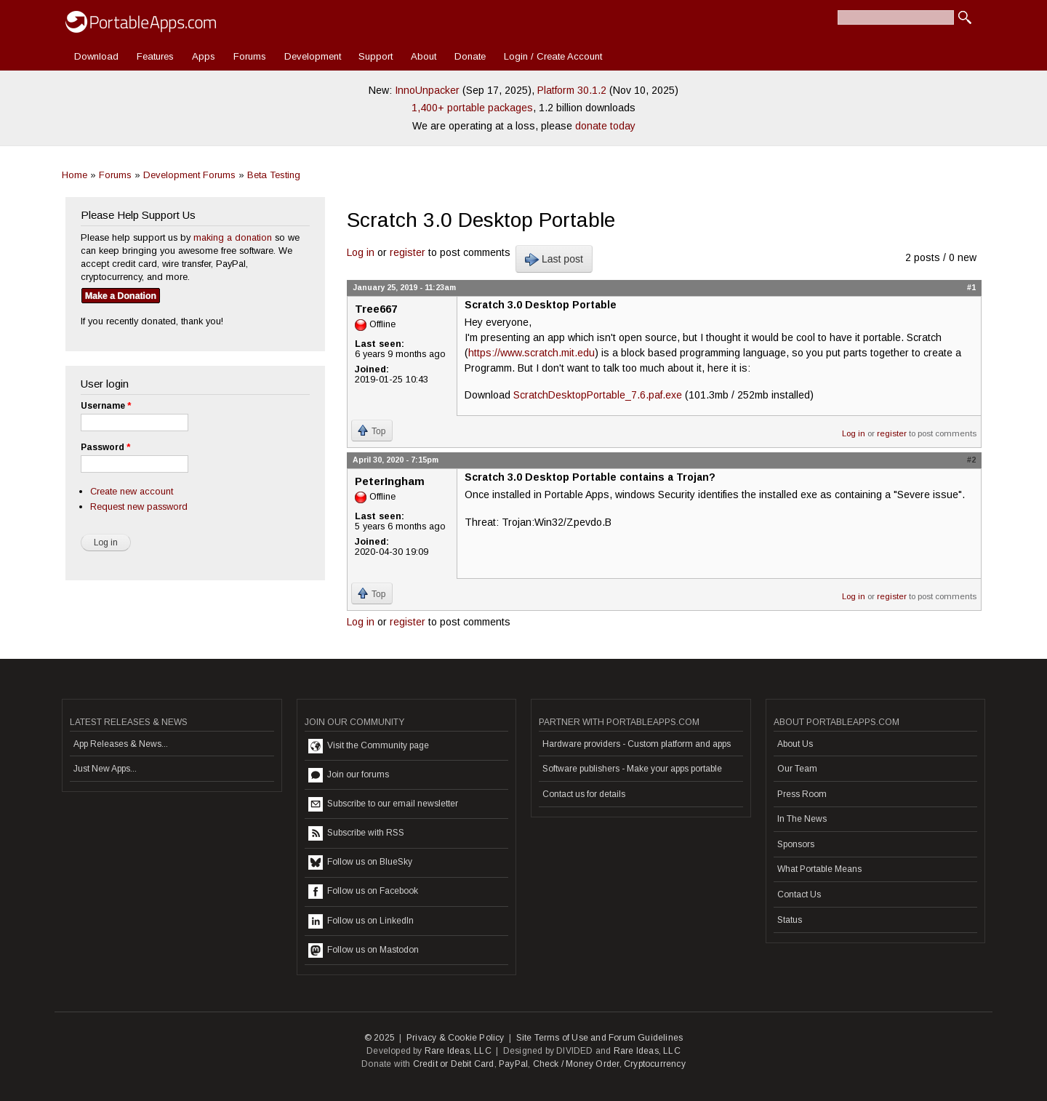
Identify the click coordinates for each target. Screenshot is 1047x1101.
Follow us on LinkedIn (361, 921)
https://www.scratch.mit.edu (531, 353)
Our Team (797, 769)
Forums (249, 56)
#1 (971, 287)
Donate (470, 56)
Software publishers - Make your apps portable (632, 769)
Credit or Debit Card (453, 1064)
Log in (360, 252)
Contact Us (799, 894)
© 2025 (379, 1038)
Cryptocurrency (655, 1064)
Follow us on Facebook (363, 891)
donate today (605, 126)
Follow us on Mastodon (363, 950)
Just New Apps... (105, 769)
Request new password (139, 506)
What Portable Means (819, 869)
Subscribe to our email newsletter (383, 804)
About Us (795, 744)
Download (96, 56)
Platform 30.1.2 (571, 90)
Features (155, 56)
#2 (971, 459)
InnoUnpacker (427, 90)
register (407, 252)
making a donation (232, 237)
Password (105, 447)
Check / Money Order (576, 1064)
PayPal (513, 1064)
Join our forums (348, 775)
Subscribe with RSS (356, 833)
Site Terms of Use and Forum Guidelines (599, 1038)
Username (106, 406)
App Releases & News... (120, 744)
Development (312, 56)
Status (789, 920)
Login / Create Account (553, 56)
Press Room (802, 794)
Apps (203, 56)
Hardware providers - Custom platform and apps (636, 744)
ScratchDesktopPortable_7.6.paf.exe (597, 395)
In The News (802, 819)
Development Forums (189, 174)
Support (375, 56)
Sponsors (795, 844)
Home (74, 174)
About (423, 56)
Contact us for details (583, 794)
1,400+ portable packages (472, 107)
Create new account (131, 491)
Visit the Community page (368, 746)
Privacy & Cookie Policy (455, 1038)
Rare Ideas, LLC (458, 1051)
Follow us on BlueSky (360, 862)
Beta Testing (273, 174)
